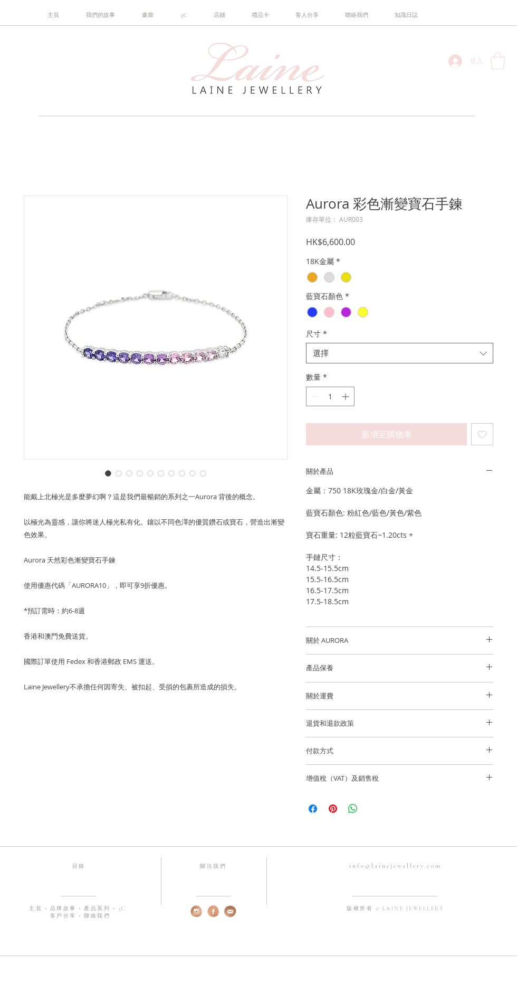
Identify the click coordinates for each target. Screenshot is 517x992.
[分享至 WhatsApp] (353, 808)
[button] (183, 15)
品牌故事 (64, 908)
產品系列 (98, 908)
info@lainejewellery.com (395, 865)
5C (122, 908)
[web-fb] (213, 911)
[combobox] (399, 353)
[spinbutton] (330, 396)
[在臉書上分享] (313, 808)
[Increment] (346, 396)
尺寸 (316, 334)
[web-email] (230, 911)
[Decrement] (314, 396)
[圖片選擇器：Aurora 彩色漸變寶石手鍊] (108, 473)
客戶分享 (63, 916)
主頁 (37, 908)
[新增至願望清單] (482, 434)
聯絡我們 (97, 916)
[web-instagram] (196, 911)
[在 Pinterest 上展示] (333, 808)
